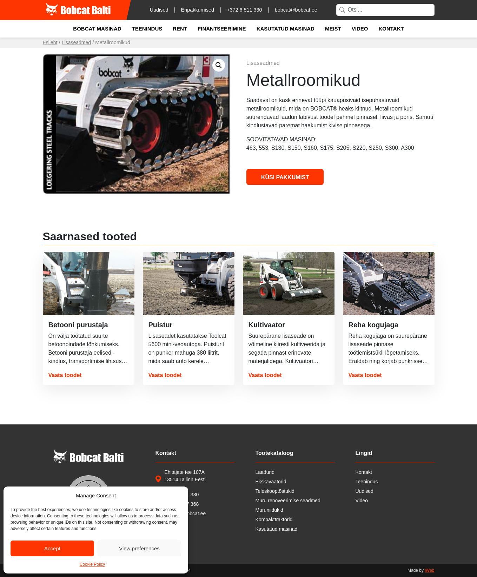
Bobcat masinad (97, 29)
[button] (218, 65)
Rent (180, 29)
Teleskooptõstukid (275, 491)
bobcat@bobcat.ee (296, 10)
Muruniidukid (269, 510)
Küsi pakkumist (285, 177)
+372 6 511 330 (244, 10)
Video (360, 29)
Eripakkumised (197, 10)
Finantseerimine (222, 29)
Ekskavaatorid (271, 481)
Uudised (159, 10)
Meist (333, 29)
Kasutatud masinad (285, 29)
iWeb (429, 570)
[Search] (385, 10)
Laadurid (265, 472)
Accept (52, 548)
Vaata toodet (65, 375)
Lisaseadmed (76, 42)
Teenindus (147, 29)
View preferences (139, 548)
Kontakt (391, 29)
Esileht (50, 42)
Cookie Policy (92, 564)
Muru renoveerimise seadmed (288, 500)
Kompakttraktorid (274, 519)
